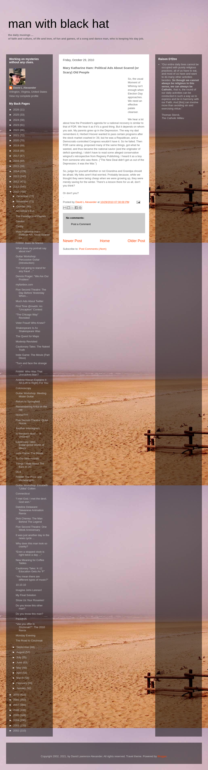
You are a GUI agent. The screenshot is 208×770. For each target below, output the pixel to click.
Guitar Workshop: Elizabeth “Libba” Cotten (32, 487)
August (20, 652)
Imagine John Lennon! (29, 590)
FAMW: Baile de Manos (29, 243)
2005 (16, 715)
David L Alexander (24, 87)
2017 (16, 155)
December (22, 196)
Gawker (20, 221)
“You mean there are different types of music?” (32, 578)
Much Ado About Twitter (29, 301)
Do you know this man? (29, 613)
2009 (16, 694)
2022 (16, 130)
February (22, 683)
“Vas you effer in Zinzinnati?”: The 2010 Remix (30, 627)
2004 (16, 720)
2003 (16, 725)
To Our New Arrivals (27, 458)
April (19, 672)
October (21, 206)
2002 (16, 730)
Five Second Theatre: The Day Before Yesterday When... (31, 292)
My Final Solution (26, 595)
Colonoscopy (23, 388)
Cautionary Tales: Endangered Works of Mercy (30, 445)
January (21, 688)
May (19, 667)
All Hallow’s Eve (25, 210)
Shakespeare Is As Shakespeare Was (28, 329)
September (23, 647)
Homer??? (22, 414)
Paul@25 (21, 618)
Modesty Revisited (26, 341)
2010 (16, 191)
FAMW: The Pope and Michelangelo (28, 478)
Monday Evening (25, 635)
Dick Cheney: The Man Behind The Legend (29, 520)
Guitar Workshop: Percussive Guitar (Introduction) (28, 259)
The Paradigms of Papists (31, 216)
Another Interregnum (28, 428)
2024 (16, 119)
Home (105, 241)
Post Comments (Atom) (93, 248)
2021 (16, 135)
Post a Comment (81, 224)
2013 (16, 176)
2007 (16, 704)
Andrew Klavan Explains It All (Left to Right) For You (32, 381)
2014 (16, 171)
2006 (16, 710)
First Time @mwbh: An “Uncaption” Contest (29, 308)
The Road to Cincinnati (29, 640)
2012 (16, 181)
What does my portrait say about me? (31, 250)
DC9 (18, 471)
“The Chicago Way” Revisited (27, 316)
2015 (16, 166)
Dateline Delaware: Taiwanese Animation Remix (29, 510)
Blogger (161, 756)
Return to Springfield (28, 401)
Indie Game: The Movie (29, 453)
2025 (16, 114)
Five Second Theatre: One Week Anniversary (31, 528)
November (22, 201)
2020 (16, 140)
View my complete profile (23, 96)
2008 (16, 699)
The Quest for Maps (27, 336)
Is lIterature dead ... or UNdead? (28, 435)
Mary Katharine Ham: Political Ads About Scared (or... (33, 234)
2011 (16, 186)
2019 (16, 145)
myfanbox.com (24, 284)
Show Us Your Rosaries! (30, 600)
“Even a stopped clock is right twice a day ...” (30, 553)
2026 (16, 109)
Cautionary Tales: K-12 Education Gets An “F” (30, 570)
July (19, 657)
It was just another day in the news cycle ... (32, 537)
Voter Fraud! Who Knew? (30, 322)
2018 (16, 150)
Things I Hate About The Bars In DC (30, 465)
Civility (19, 226)
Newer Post (72, 241)
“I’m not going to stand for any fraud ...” (30, 269)
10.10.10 (21, 584)
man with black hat (58, 23)
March (20, 677)
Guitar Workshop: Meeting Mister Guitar (31, 395)
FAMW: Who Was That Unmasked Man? (29, 373)
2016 (16, 160)
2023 (16, 125)
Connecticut (23, 493)
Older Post (136, 241)
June (19, 662)
